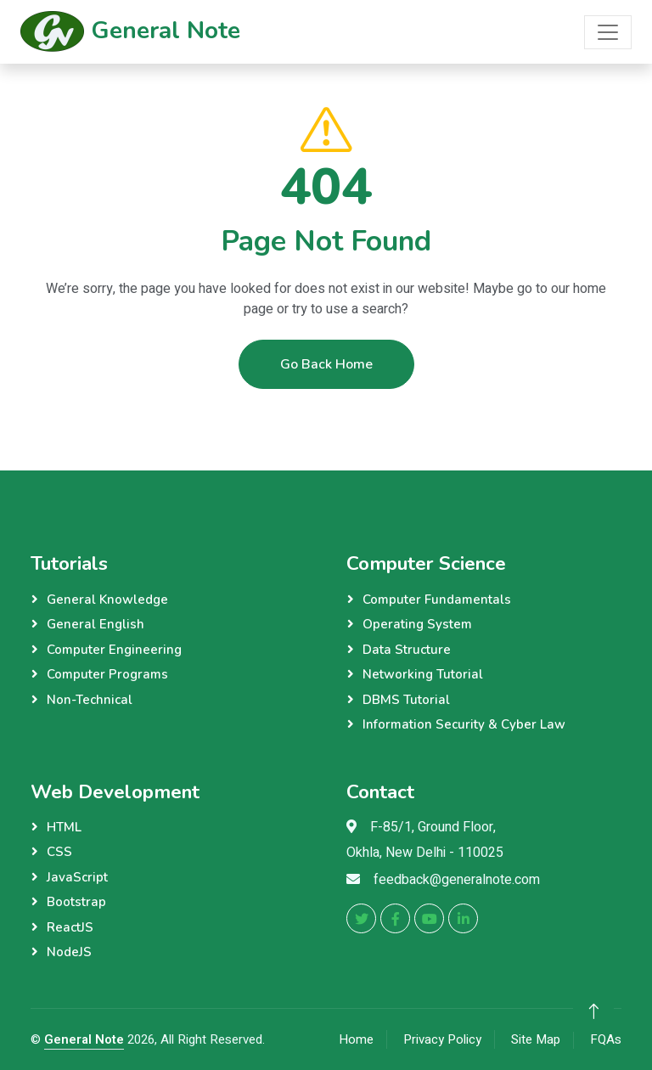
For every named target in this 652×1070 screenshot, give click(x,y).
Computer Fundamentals (437, 599)
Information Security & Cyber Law (464, 724)
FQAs (605, 1039)
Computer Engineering (114, 649)
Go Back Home (326, 365)
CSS (59, 851)
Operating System (417, 624)
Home (356, 1039)
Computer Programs (107, 674)
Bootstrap (76, 901)
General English (95, 624)
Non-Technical (89, 699)
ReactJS (70, 927)
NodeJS (69, 951)
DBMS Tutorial (406, 699)
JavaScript (77, 877)
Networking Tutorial (423, 674)
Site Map (535, 1039)
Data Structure (407, 649)
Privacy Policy (442, 1039)
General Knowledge (107, 599)
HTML (64, 827)
